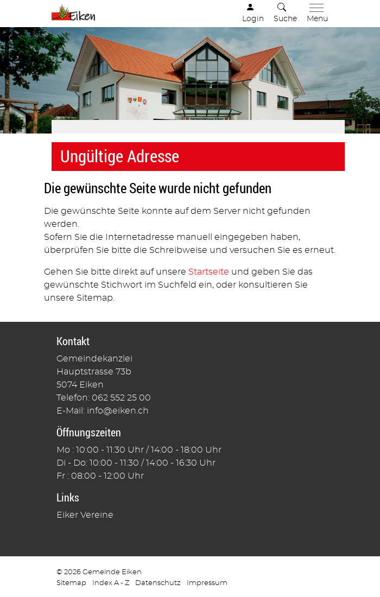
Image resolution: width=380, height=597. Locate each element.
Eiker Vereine (84, 515)
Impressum (207, 583)
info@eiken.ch (118, 411)
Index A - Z (110, 583)
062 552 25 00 (121, 397)
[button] (285, 13)
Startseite (208, 272)
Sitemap (71, 583)
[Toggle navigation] (315, 13)
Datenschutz (158, 583)
